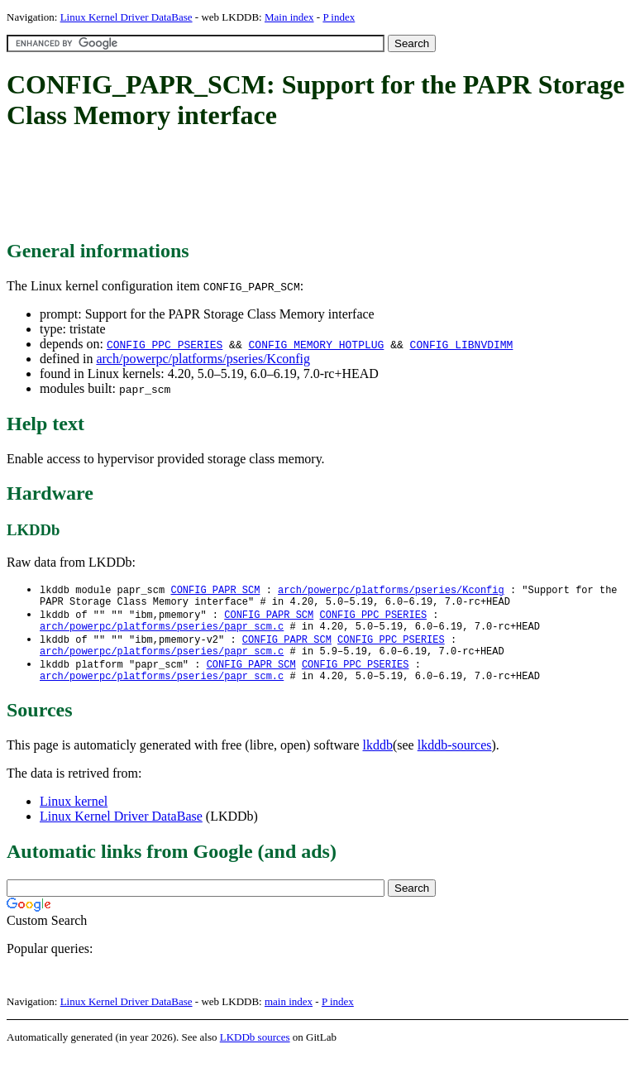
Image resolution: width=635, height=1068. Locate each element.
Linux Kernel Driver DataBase (126, 17)
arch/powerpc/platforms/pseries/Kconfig (203, 359)
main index (289, 1014)
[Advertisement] (308, 186)
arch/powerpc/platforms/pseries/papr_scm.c (162, 632)
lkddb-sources (455, 758)
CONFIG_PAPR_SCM (215, 590)
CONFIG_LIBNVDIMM (461, 344)
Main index (289, 17)
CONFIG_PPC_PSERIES (164, 344)
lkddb (378, 758)
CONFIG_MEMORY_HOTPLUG (316, 344)
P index (338, 17)
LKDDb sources (255, 1050)
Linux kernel (73, 814)
